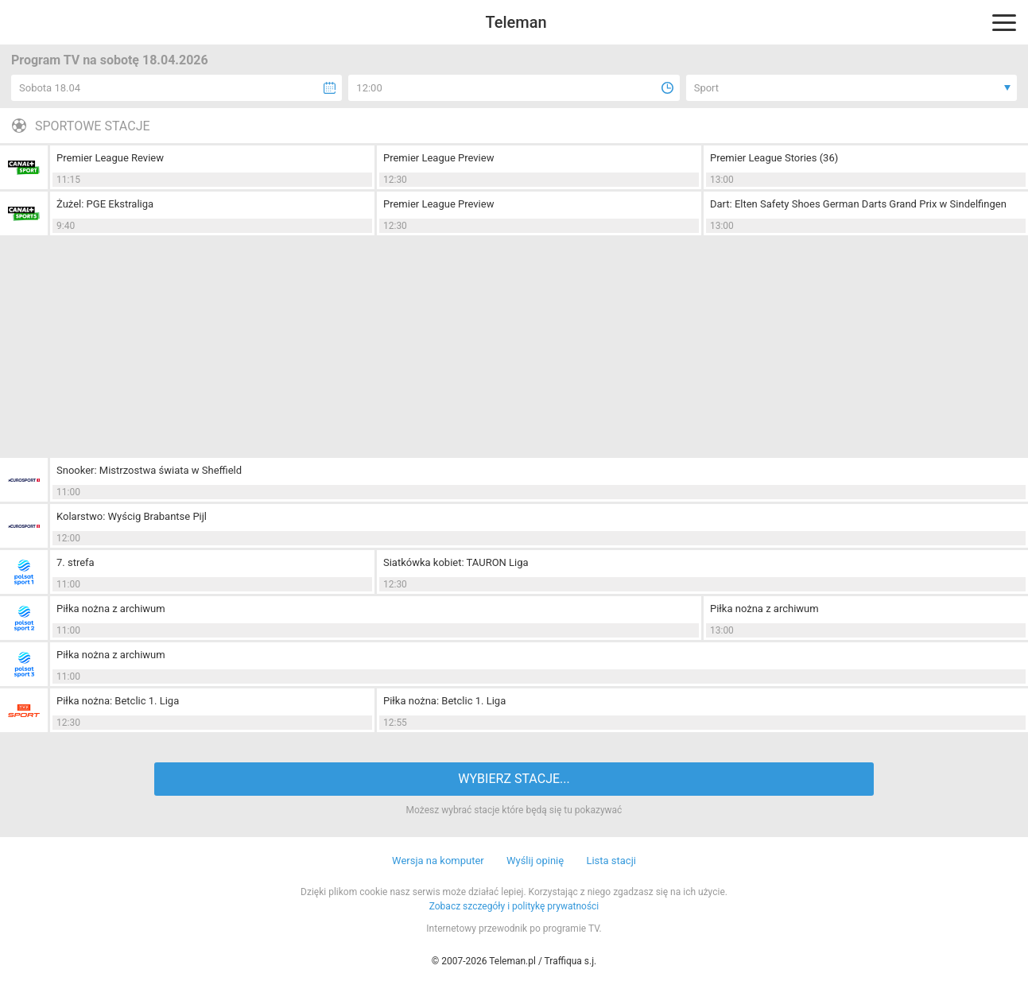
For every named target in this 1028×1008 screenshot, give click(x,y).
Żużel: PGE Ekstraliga (104, 204)
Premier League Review (110, 158)
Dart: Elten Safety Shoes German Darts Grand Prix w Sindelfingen (858, 204)
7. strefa (75, 562)
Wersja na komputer (438, 860)
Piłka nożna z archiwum (110, 608)
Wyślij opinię (535, 860)
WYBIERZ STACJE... (513, 778)
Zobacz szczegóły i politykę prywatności (514, 906)
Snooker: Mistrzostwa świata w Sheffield (149, 470)
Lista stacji (611, 860)
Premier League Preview (438, 158)
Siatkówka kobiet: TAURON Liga (456, 562)
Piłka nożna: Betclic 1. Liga (117, 701)
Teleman (515, 22)
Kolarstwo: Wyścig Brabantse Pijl (131, 516)
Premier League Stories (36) (774, 158)
